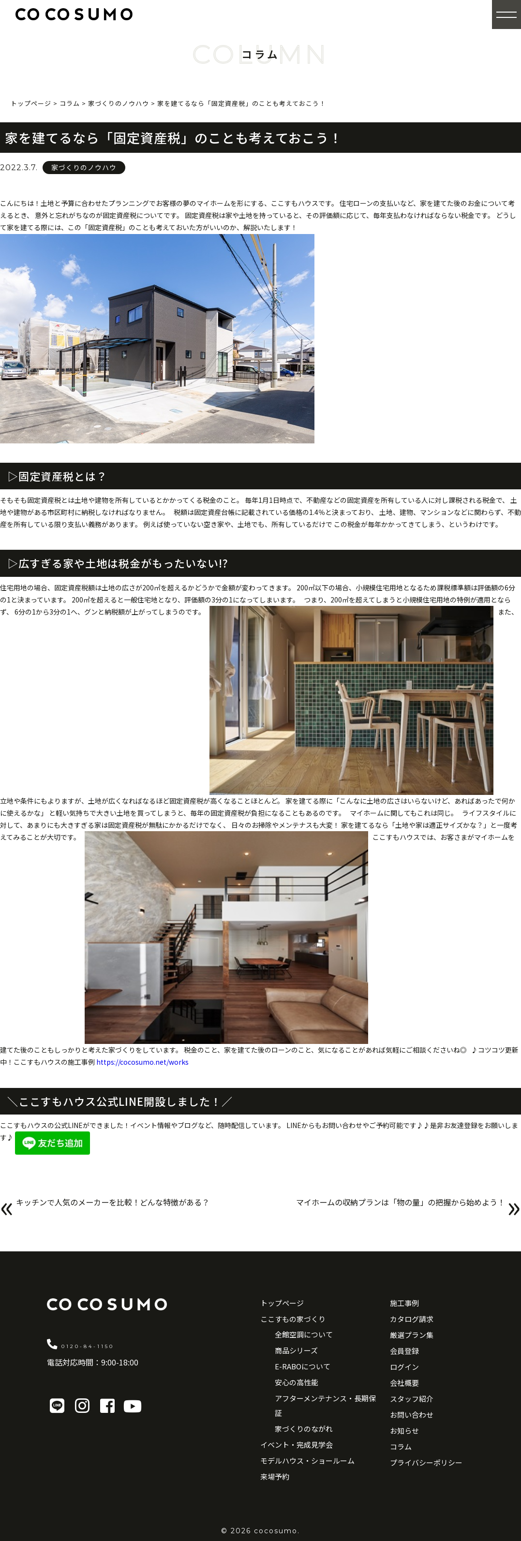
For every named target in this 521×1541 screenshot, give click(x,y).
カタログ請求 (411, 1319)
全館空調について (304, 1334)
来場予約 (274, 1476)
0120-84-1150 (106, 1343)
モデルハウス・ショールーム (307, 1460)
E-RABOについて (302, 1366)
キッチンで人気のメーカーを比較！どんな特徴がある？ (131, 1208)
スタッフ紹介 (411, 1399)
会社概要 (404, 1383)
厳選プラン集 (411, 1335)
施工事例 (404, 1303)
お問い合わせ (411, 1414)
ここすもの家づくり (293, 1319)
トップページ (282, 1303)
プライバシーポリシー (426, 1462)
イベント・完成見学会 (296, 1444)
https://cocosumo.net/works (142, 1062)
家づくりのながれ (304, 1429)
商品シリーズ (296, 1350)
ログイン (404, 1367)
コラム (401, 1446)
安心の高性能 (296, 1382)
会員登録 (404, 1351)
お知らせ (404, 1430)
